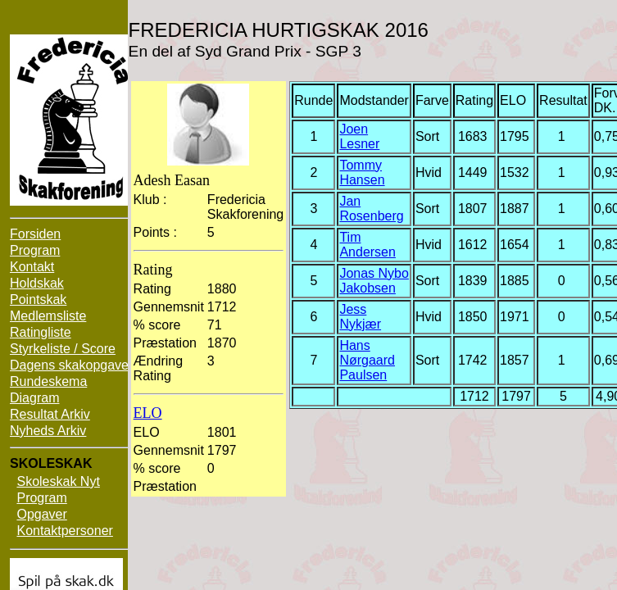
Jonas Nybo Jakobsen (374, 280)
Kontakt (32, 267)
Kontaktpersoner (64, 531)
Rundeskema (48, 381)
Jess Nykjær (360, 316)
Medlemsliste (48, 316)
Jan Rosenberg (371, 208)
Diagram (34, 398)
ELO (148, 413)
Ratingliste (40, 332)
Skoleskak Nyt (57, 481)
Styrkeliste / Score (63, 349)
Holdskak (37, 283)
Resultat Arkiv (50, 414)
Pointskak (38, 299)
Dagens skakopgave (69, 365)
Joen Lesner (359, 136)
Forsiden (35, 234)
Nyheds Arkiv (48, 431)
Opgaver (41, 514)
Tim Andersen (367, 244)
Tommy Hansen (361, 172)
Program (35, 250)
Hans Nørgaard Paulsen (367, 360)
